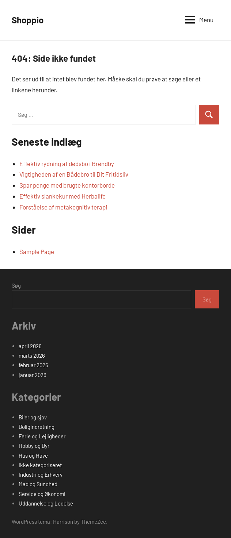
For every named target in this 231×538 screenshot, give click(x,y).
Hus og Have (33, 455)
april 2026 (30, 346)
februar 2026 (33, 365)
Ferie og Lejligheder (42, 436)
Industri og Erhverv (41, 474)
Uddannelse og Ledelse (46, 503)
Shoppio (27, 20)
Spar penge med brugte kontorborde (67, 185)
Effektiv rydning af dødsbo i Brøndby (66, 163)
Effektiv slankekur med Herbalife (62, 196)
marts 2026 (32, 355)
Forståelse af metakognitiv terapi (63, 207)
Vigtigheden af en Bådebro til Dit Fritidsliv (73, 174)
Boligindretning (36, 426)
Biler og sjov (33, 417)
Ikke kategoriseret (40, 465)
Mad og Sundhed (38, 484)
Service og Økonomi (42, 494)
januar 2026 (32, 375)
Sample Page (36, 251)
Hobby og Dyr (34, 445)
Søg (16, 285)
